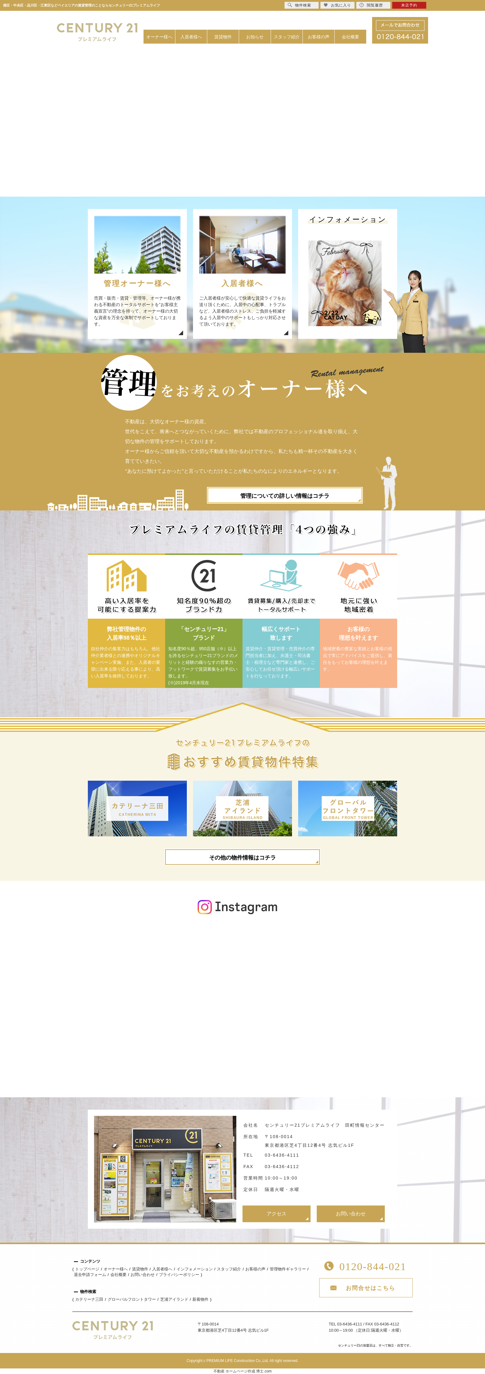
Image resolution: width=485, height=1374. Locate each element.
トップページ (87, 1269)
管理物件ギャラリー (288, 1269)
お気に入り (337, 5)
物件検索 (299, 5)
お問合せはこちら (370, 1288)
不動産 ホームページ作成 (234, 1371)
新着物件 (200, 1299)
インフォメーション (195, 1269)
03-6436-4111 (282, 1155)
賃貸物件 (223, 36)
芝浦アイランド (174, 1299)
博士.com (264, 1371)
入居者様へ (191, 36)
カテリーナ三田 (89, 1299)
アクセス (276, 1213)
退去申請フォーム (90, 1274)
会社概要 (350, 36)
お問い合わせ (351, 1213)
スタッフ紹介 (287, 36)
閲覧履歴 (371, 5)
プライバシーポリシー (179, 1274)
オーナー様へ (159, 36)
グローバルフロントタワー (132, 1299)
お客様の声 (318, 36)
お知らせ (255, 36)
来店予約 (409, 5)
